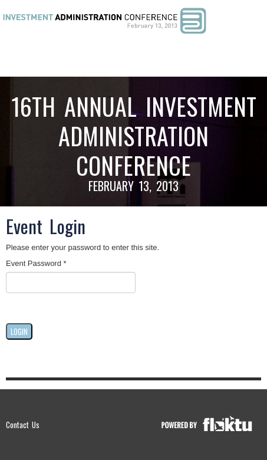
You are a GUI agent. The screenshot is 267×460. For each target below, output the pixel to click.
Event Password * (36, 263)
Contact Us (22, 425)
